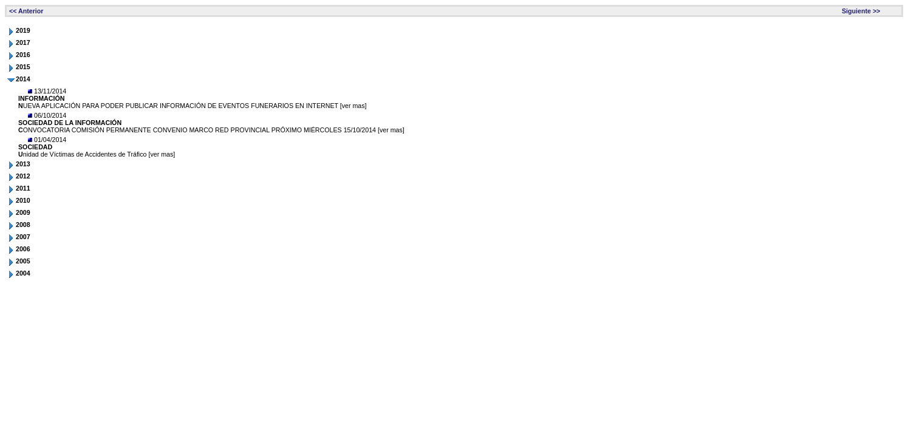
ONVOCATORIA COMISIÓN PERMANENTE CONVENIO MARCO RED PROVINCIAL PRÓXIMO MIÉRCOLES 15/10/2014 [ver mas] (211, 130)
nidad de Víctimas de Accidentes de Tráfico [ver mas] (96, 154)
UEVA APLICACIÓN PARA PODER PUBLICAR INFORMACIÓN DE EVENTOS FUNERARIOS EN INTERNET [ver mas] (192, 105)
